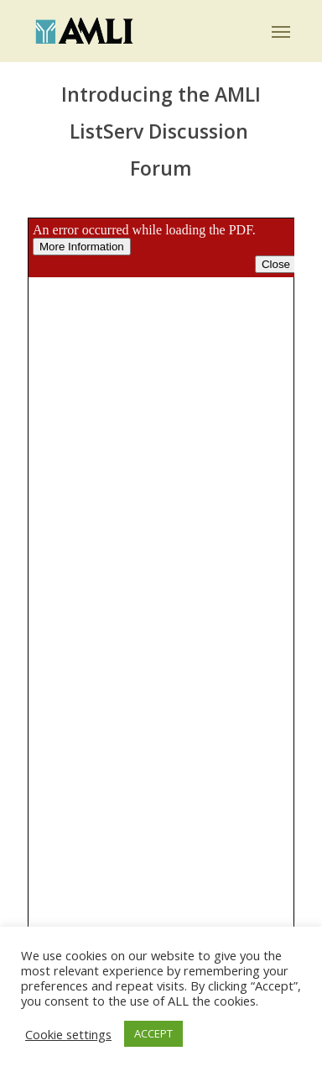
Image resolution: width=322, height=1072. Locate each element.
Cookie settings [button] (68, 1034)
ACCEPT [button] (153, 1033)
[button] (281, 31)
